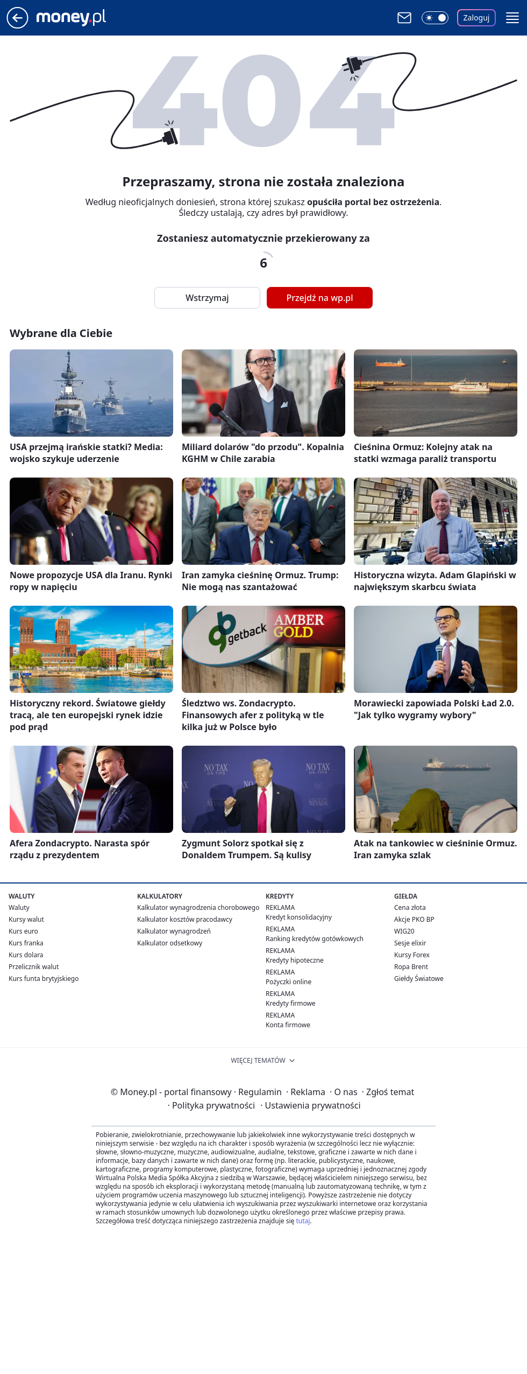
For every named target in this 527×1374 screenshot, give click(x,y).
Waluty (19, 907)
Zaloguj (477, 17)
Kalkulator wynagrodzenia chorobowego (198, 907)
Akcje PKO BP (414, 919)
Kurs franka (26, 943)
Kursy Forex (412, 954)
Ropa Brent (411, 966)
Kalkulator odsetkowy (169, 943)
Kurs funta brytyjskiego (44, 978)
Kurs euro (23, 931)
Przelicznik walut (34, 966)
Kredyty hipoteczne (295, 960)
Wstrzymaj (207, 298)
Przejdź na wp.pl (319, 298)
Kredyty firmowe (291, 1003)
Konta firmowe (288, 1024)
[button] (512, 17)
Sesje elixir (410, 943)
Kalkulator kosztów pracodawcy (184, 919)
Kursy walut (26, 919)
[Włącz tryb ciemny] (435, 17)
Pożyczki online (288, 981)
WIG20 (404, 931)
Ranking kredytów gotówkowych (315, 938)
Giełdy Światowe (419, 978)
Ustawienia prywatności (310, 1105)
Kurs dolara (26, 954)
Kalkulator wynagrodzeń (174, 931)
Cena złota (410, 907)
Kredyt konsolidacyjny (299, 917)
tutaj (303, 1220)
